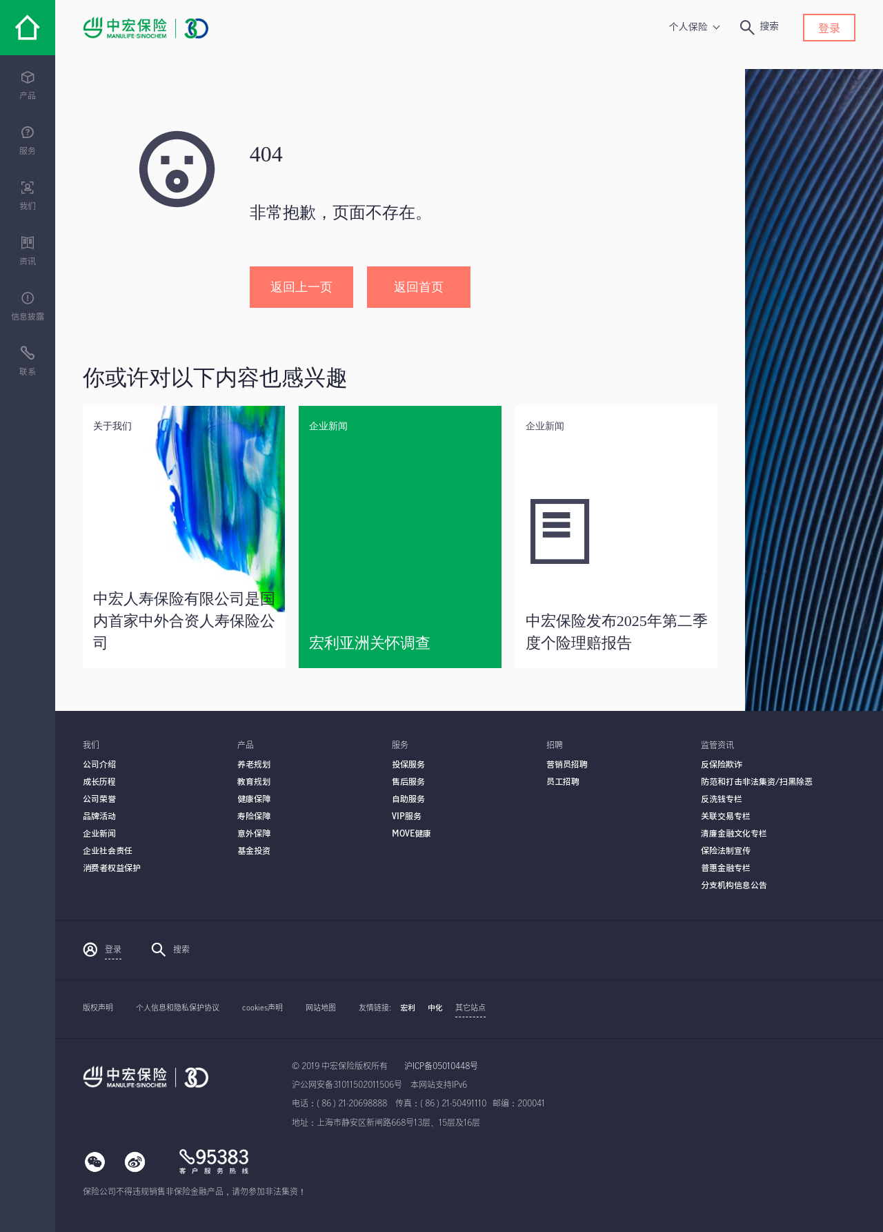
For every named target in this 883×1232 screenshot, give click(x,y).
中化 (435, 1008)
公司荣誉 (99, 799)
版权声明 (98, 1008)
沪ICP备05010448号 (441, 1066)
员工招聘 (562, 782)
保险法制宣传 (726, 851)
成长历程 (99, 782)
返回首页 (419, 287)
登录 (829, 29)
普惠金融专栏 (726, 868)
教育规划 (253, 782)
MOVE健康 (411, 834)
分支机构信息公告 (734, 885)
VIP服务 (406, 816)
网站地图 (321, 1008)
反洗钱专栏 (721, 799)
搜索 (170, 949)
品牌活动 (99, 816)
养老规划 (253, 765)
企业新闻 (99, 834)
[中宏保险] (27, 27)
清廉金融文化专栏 (734, 834)
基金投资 (253, 851)
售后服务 (408, 782)
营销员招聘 (567, 765)
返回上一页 (301, 287)
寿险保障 (253, 816)
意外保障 (253, 834)
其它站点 (470, 1008)
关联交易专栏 (726, 816)
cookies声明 (262, 1008)
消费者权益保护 (112, 868)
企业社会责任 (107, 851)
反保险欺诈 (721, 765)
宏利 (407, 1008)
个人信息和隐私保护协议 (177, 1008)
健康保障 (253, 799)
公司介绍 (99, 765)
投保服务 (408, 765)
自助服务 (408, 799)
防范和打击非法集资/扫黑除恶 (757, 782)
